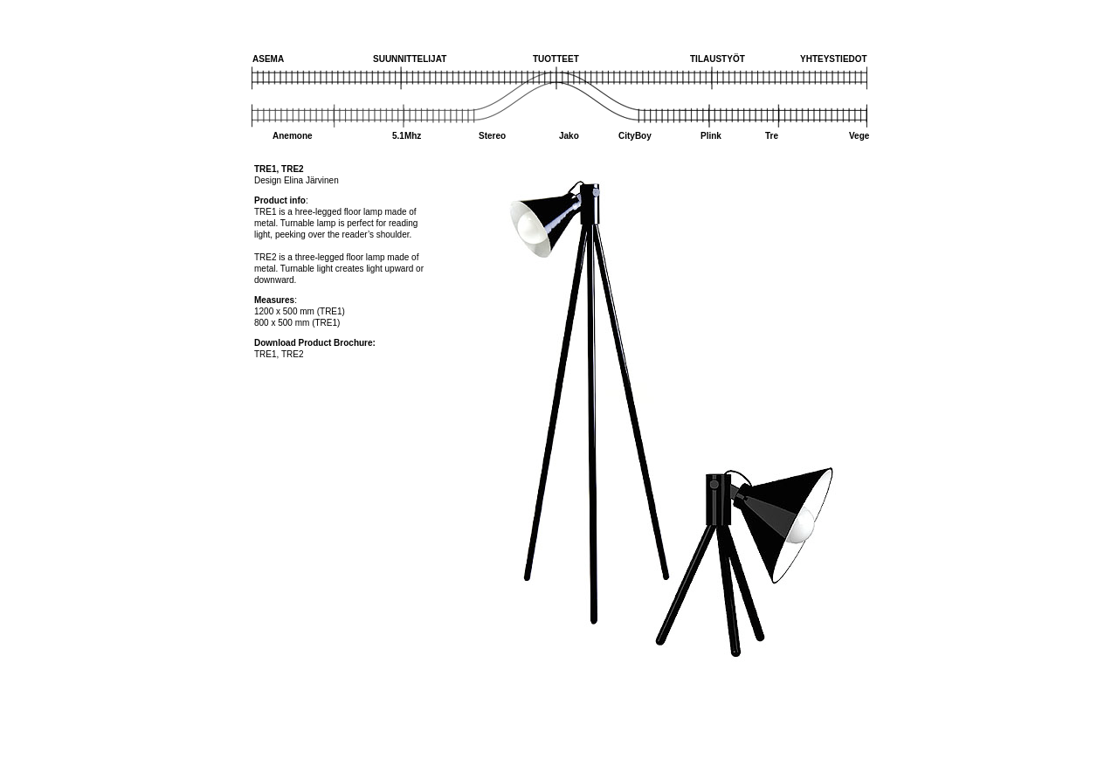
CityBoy (635, 136)
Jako (569, 136)
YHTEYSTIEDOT (833, 59)
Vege (859, 136)
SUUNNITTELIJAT (409, 59)
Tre (771, 136)
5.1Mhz (406, 136)
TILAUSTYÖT (717, 59)
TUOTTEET (556, 59)
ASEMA (268, 59)
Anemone (293, 136)
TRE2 (292, 354)
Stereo (492, 136)
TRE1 (265, 354)
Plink (710, 136)
